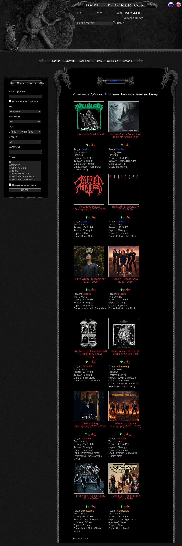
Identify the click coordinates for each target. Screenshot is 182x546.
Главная (55, 61)
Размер (153, 94)
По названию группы (25, 101)
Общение (112, 61)
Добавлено (99, 94)
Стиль (12, 157)
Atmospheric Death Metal (25, 179)
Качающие (141, 94)
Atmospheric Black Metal (25, 176)
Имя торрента (17, 91)
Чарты (98, 61)
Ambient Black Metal (25, 173)
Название (113, 94)
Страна (13, 136)
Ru (171, 4)
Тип (11, 106)
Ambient (25, 171)
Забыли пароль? (133, 17)
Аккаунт (69, 61)
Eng (178, 4)
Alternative (25, 165)
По (25, 131)
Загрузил (14, 147)
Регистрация (132, 12)
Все (25, 162)
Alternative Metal (25, 167)
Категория (15, 116)
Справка (128, 61)
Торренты (84, 61)
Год (11, 126)
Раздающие (127, 94)
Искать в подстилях (24, 185)
